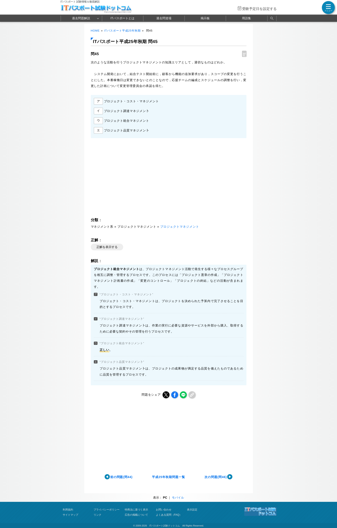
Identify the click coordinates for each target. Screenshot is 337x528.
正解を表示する (107, 247)
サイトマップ (70, 514)
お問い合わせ (163, 509)
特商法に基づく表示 (136, 509)
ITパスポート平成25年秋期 (122, 30)
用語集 (246, 18)
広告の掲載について (136, 514)
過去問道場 (163, 18)
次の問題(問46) (215, 477)
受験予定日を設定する (259, 9)
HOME (95, 30)
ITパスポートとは (122, 18)
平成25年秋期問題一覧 (168, 477)
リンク (97, 514)
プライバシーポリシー (107, 509)
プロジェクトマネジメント (179, 226)
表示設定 (192, 509)
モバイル (178, 497)
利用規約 (68, 509)
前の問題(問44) (121, 477)
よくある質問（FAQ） (169, 514)
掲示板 (205, 18)
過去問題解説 (81, 18)
